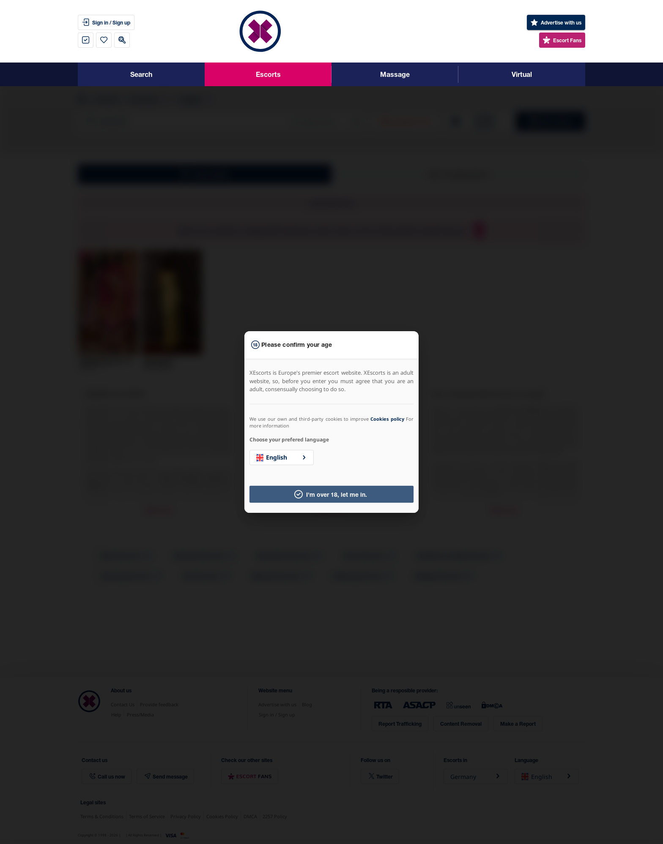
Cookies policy (387, 419)
